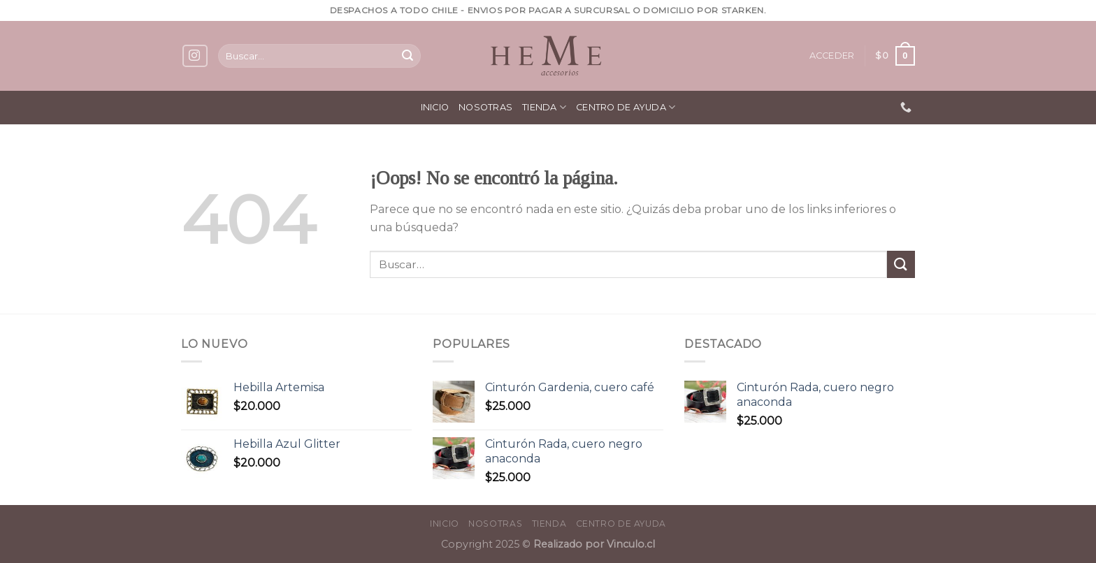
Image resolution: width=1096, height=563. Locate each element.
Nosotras (485, 107)
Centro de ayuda (625, 107)
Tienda (544, 107)
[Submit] (407, 56)
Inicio (435, 107)
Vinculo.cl (629, 544)
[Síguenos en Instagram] (195, 56)
